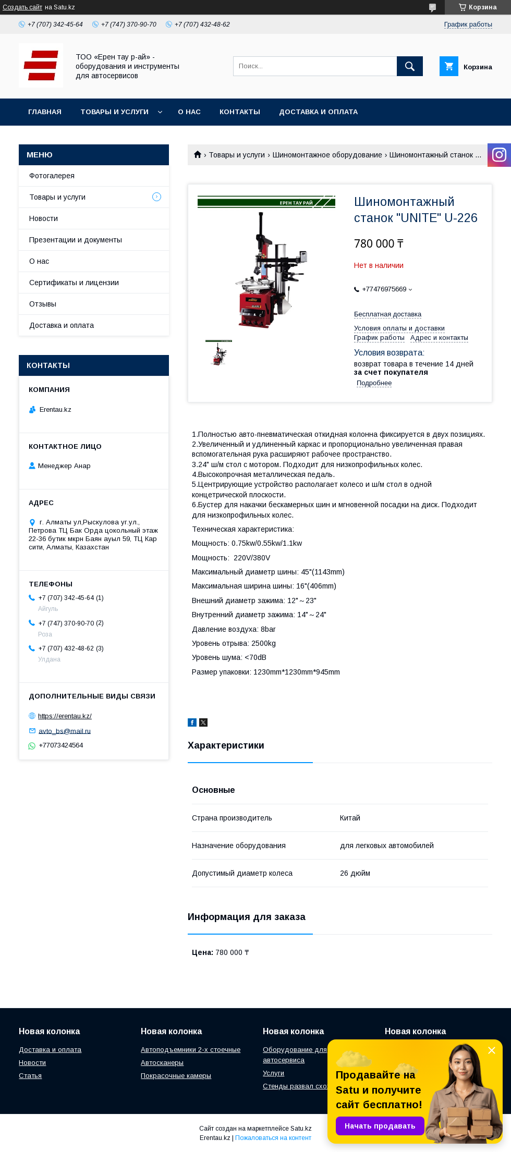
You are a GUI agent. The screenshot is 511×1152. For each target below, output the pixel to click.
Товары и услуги (114, 112)
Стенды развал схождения (307, 1086)
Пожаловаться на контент (273, 1138)
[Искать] (410, 66)
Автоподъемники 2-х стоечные (190, 1049)
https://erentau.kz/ (65, 716)
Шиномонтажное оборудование (327, 155)
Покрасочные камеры (176, 1076)
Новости (43, 218)
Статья (30, 1076)
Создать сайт (22, 7)
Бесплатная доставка (387, 314)
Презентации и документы (75, 240)
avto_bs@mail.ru (65, 730)
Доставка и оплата (318, 112)
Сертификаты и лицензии (74, 282)
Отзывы (42, 304)
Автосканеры (162, 1063)
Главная (45, 112)
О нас (189, 112)
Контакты (240, 112)
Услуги (273, 1073)
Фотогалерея (52, 175)
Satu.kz (301, 1128)
